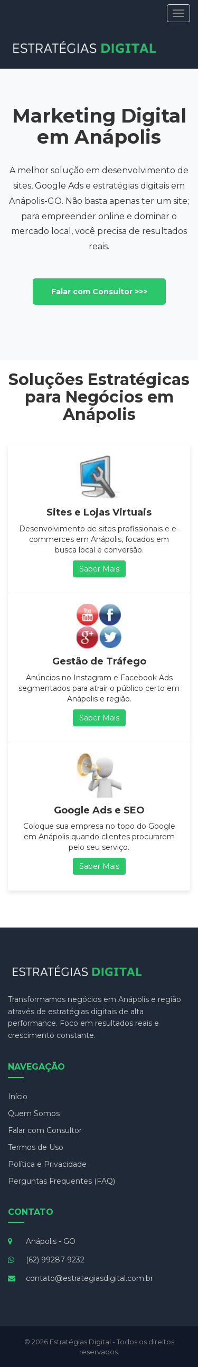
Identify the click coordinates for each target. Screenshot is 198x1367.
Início (17, 1096)
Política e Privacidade (47, 1164)
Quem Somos (34, 1113)
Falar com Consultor (45, 1130)
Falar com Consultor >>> (99, 291)
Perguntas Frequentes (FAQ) (61, 1181)
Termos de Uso (35, 1147)
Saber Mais (99, 569)
